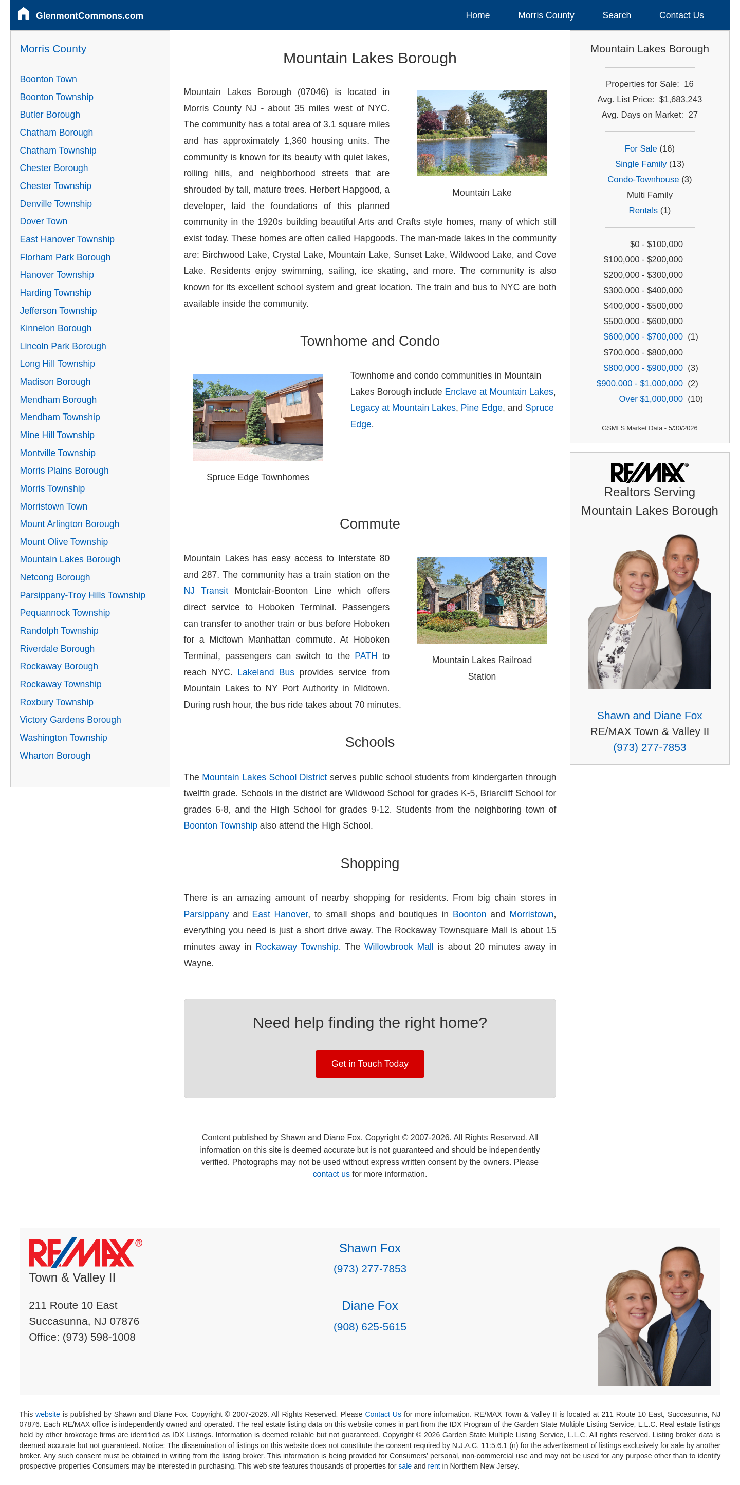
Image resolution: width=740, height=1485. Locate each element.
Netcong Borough (55, 577)
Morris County (546, 15)
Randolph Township (59, 631)
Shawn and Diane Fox (649, 715)
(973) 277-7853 (649, 747)
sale (405, 1466)
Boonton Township (220, 825)
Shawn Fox (370, 1248)
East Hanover (280, 914)
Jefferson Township (58, 311)
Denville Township (56, 204)
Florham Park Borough (65, 257)
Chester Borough (54, 168)
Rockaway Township (297, 947)
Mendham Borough (58, 399)
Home (478, 15)
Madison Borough (55, 382)
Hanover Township (57, 275)
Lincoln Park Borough (63, 346)
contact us (331, 1174)
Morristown (532, 914)
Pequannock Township (65, 613)
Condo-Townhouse (643, 179)
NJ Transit (206, 591)
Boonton (470, 914)
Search (616, 15)
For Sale (641, 149)
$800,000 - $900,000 (643, 368)
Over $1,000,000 (651, 399)
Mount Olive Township (64, 542)
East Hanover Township (67, 239)
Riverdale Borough (57, 649)
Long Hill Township (57, 364)
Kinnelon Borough (56, 328)
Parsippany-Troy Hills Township (82, 595)
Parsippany (206, 914)
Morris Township (52, 488)
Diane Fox (370, 1305)
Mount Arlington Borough (70, 524)
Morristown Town (54, 506)
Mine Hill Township (57, 435)
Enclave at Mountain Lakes (499, 392)
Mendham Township (60, 417)
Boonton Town (48, 79)
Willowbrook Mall (399, 947)
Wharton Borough (55, 755)
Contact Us (681, 15)
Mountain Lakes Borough (70, 559)
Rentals (643, 210)
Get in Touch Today (370, 1064)
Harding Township (56, 293)
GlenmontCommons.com (89, 16)
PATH (366, 656)
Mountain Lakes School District (264, 777)
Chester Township (56, 186)
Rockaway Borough (59, 666)
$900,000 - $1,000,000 (640, 383)
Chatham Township (58, 150)
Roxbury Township (57, 702)
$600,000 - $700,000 (643, 337)
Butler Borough (50, 114)
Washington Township (63, 737)
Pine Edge (482, 408)
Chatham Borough (57, 132)
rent (434, 1466)
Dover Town (44, 221)
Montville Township (58, 453)
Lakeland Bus (265, 672)
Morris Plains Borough (64, 470)
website (47, 1414)
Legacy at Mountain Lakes (403, 408)
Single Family (641, 164)
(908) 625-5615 (370, 1326)
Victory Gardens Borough (70, 720)
